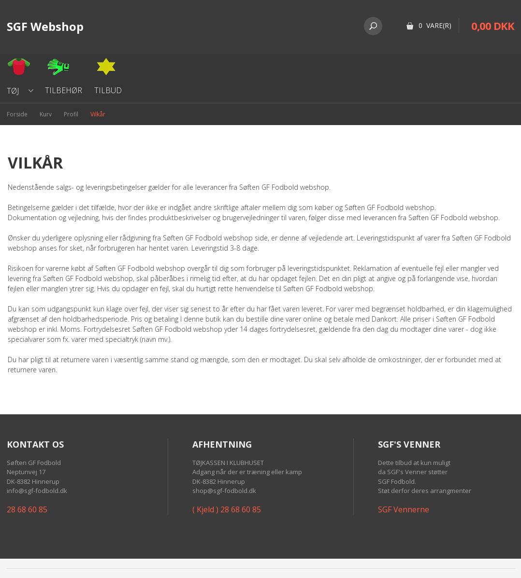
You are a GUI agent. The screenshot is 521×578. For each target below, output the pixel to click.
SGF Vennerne (403, 509)
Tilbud (108, 90)
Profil (71, 114)
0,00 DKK (492, 25)
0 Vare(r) (435, 25)
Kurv (46, 114)
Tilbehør (63, 90)
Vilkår (97, 114)
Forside (17, 114)
